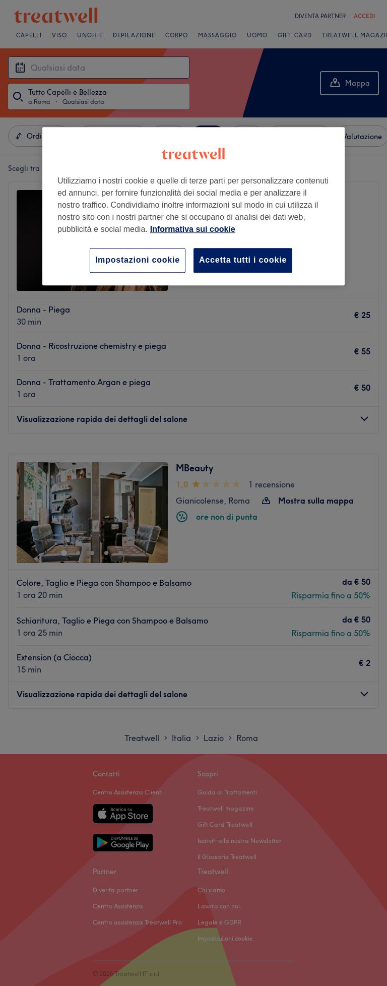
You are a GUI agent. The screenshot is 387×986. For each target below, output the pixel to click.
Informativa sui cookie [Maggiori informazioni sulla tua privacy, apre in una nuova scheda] (192, 229)
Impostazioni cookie (137, 260)
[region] (193, 206)
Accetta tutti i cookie (243, 260)
